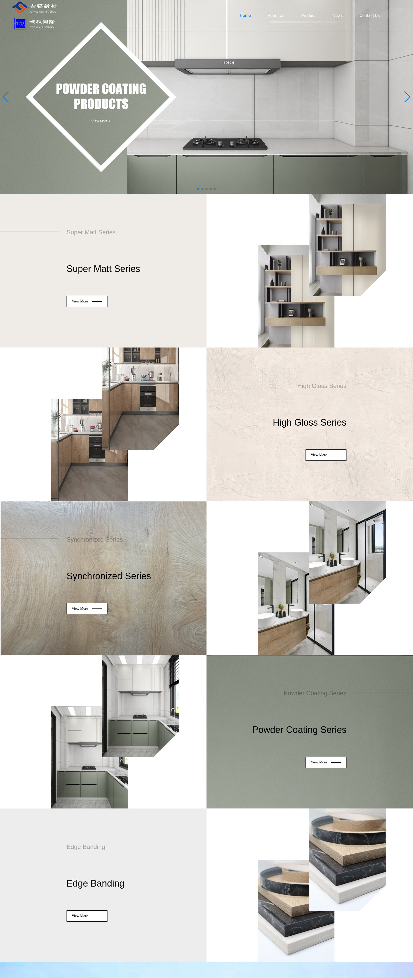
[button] (6, 96)
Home (245, 15)
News (337, 15)
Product (308, 15)
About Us (276, 15)
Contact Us (370, 15)
